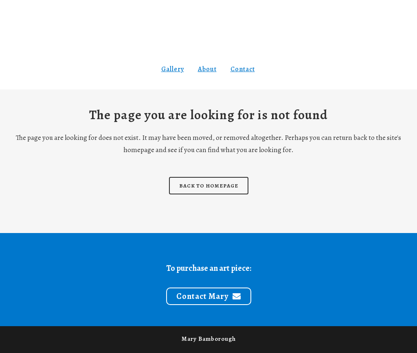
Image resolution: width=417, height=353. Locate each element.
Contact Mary (208, 296)
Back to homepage (208, 185)
